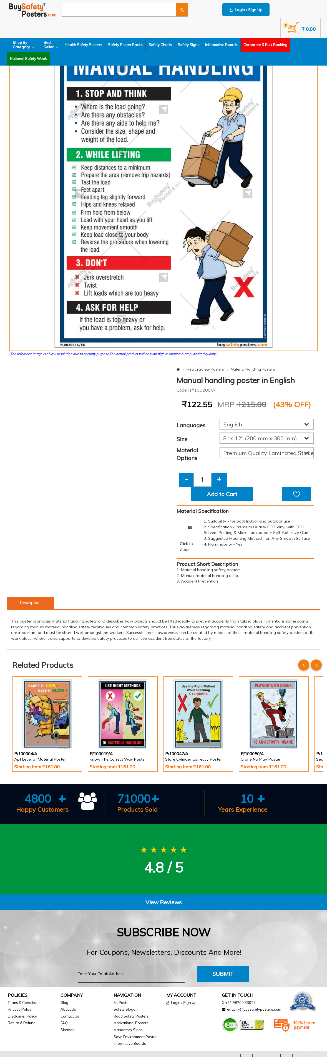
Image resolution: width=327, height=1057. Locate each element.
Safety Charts (160, 45)
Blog (64, 1002)
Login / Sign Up (246, 9)
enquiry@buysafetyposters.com (254, 1009)
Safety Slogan (126, 1009)
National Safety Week (28, 58)
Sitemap (68, 1030)
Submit (223, 973)
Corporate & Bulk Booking (265, 45)
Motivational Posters (131, 1023)
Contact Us (70, 1016)
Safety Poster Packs (125, 45)
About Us (68, 1009)
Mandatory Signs (128, 1030)
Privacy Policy (20, 1009)
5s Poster (122, 1002)
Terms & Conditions (24, 1002)
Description (30, 602)
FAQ (64, 1023)
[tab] (163, 902)
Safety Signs (188, 45)
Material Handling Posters (253, 369)
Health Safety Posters (83, 45)
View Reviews (163, 902)
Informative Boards (221, 45)
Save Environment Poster (135, 1036)
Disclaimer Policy (22, 1016)
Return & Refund (22, 1023)
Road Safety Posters (131, 1016)
